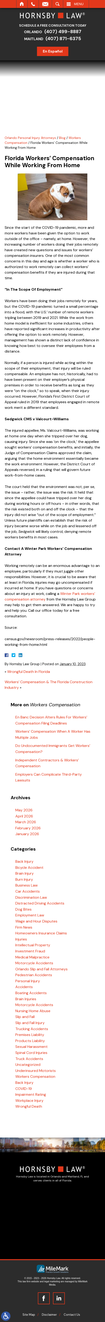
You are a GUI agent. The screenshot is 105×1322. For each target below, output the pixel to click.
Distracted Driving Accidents (39, 903)
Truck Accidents (29, 1058)
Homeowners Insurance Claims (41, 933)
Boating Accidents (31, 992)
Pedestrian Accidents (33, 974)
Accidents (24, 986)
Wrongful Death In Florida (28, 671)
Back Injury (24, 861)
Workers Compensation (35, 1076)
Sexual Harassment (31, 1046)
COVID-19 (23, 1088)
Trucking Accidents (31, 1028)
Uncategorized (27, 1064)
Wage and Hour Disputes (36, 921)
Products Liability (30, 1040)
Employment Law (29, 915)
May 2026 (24, 810)
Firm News (23, 927)
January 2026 (27, 833)
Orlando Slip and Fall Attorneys (41, 969)
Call (33, 4)
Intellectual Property (32, 945)
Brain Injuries (25, 999)
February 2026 (28, 828)
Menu (79, 4)
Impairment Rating (30, 1094)
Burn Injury (24, 879)
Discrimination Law (31, 897)
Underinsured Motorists (35, 1070)
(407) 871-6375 (65, 38)
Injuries (21, 939)
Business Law (26, 885)
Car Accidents (27, 891)
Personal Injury (27, 981)
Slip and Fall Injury (30, 1022)
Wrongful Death (28, 1106)
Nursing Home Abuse (32, 1010)
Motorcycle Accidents (34, 963)
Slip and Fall (25, 1016)
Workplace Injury (29, 1100)
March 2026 (25, 822)
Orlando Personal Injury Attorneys (30, 138)
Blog (62, 138)
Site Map (29, 1315)
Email (45, 4)
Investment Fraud (30, 951)
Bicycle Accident (29, 867)
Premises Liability (29, 1034)
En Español (54, 51)
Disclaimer (49, 1315)
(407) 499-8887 (64, 31)
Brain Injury (24, 873)
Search (57, 4)
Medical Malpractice (32, 957)
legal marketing (52, 1281)
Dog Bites (23, 909)
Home (21, 4)
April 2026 (24, 816)
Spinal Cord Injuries (31, 1052)
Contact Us (72, 1315)
